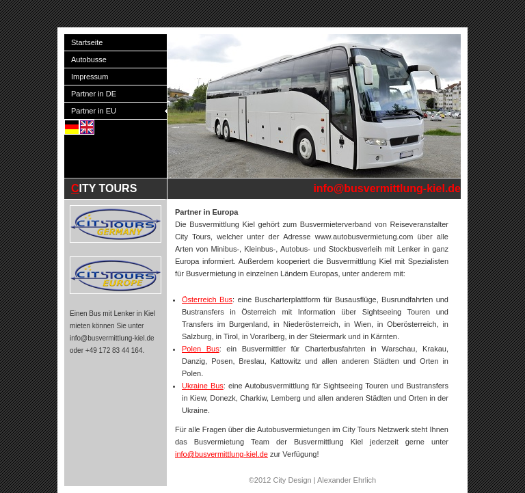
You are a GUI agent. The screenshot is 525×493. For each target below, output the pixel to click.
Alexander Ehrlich (346, 480)
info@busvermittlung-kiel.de (387, 188)
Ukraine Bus (203, 386)
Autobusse (89, 59)
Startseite (87, 42)
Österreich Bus (207, 299)
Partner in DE (93, 94)
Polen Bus (200, 349)
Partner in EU (93, 111)
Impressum (89, 76)
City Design (292, 480)
